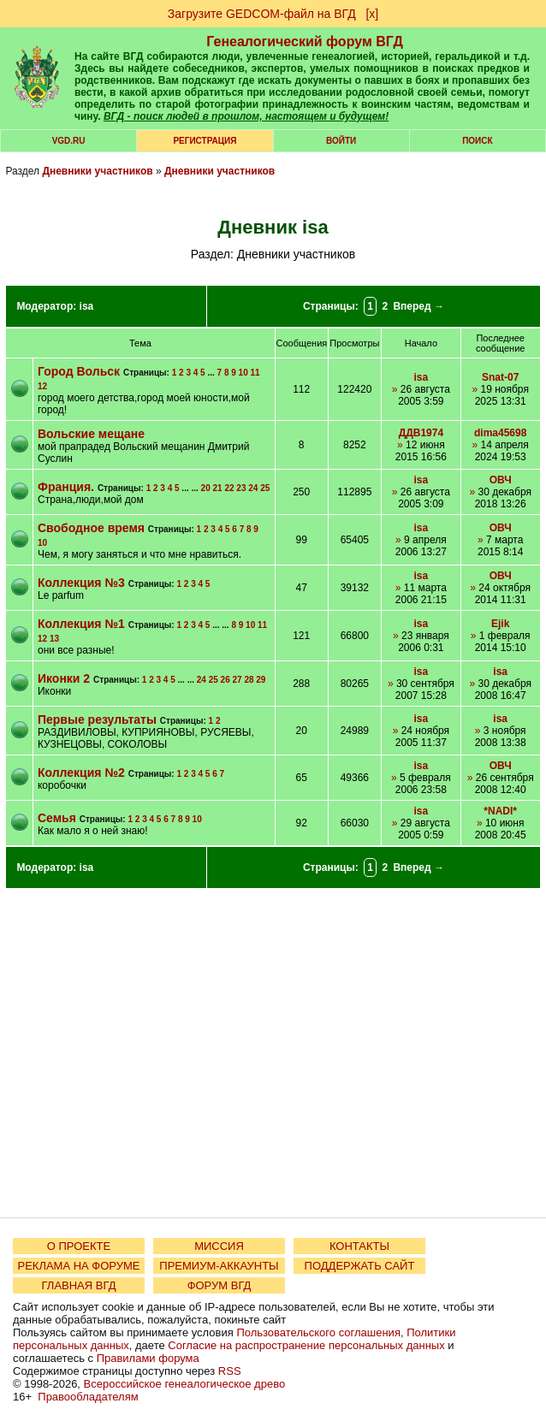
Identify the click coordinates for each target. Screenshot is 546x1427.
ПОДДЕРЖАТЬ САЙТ (360, 1265)
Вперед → (418, 306)
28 (248, 679)
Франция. (66, 487)
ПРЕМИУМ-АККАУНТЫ (218, 1265)
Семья (57, 818)
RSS (229, 1371)
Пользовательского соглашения (318, 1332)
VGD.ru (69, 140)
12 (42, 386)
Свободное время (91, 528)
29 (260, 679)
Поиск (477, 140)
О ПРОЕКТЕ (78, 1246)
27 (237, 679)
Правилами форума (148, 1358)
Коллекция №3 (81, 582)
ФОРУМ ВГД (219, 1285)
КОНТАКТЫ (359, 1246)
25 (265, 488)
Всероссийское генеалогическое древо (185, 1383)
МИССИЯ (219, 1246)
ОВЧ (501, 480)
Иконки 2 (64, 678)
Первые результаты (97, 719)
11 (255, 372)
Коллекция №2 (81, 772)
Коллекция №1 (81, 624)
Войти (341, 140)
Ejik (500, 624)
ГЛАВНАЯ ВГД (79, 1285)
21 (218, 488)
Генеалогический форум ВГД (304, 41)
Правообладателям (88, 1396)
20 (206, 488)
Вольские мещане (91, 434)
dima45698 (500, 433)
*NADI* (500, 811)
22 (229, 488)
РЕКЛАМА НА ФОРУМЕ (78, 1265)
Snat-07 (500, 377)
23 (241, 488)
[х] (371, 14)
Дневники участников (97, 171)
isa (87, 306)
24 (253, 488)
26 (225, 679)
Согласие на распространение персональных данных (306, 1345)
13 (54, 638)
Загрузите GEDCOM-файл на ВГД (262, 14)
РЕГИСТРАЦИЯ (204, 140)
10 (243, 372)
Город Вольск (79, 371)
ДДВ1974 (421, 433)
